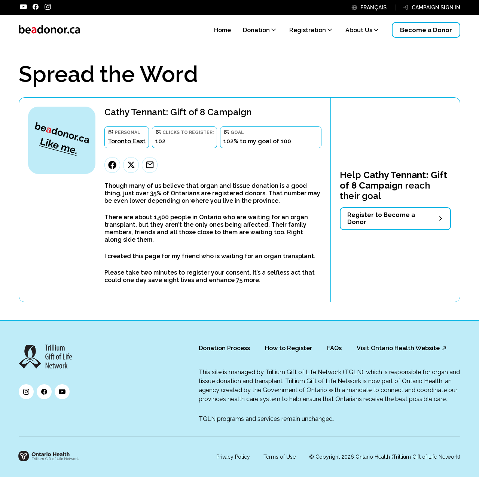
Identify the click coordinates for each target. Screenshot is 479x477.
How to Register (288, 348)
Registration (307, 30)
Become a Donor (426, 30)
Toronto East (127, 141)
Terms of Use (279, 457)
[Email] (150, 165)
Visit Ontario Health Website (398, 348)
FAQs (334, 348)
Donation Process (224, 348)
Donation (256, 30)
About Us (358, 30)
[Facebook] (112, 165)
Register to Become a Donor (381, 218)
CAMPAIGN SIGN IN (436, 7)
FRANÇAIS (373, 7)
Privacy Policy (233, 457)
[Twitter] (131, 165)
